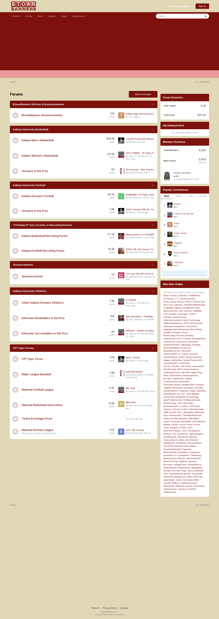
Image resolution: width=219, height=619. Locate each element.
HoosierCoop (169, 403)
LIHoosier (182, 295)
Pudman (167, 434)
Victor (166, 427)
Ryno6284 (186, 421)
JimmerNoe (176, 360)
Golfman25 (182, 437)
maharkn (167, 317)
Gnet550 (191, 489)
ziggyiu (166, 360)
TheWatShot (194, 295)
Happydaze (196, 467)
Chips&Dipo (185, 344)
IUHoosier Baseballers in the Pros (43, 318)
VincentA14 (191, 326)
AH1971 (192, 314)
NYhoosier (195, 406)
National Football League (38, 389)
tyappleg (167, 329)
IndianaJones (169, 492)
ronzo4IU (198, 388)
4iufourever (198, 486)
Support (52, 16)
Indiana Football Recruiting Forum (43, 250)
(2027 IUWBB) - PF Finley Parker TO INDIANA (148, 153)
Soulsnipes (183, 314)
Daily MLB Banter (134, 371)
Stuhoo (132, 142)
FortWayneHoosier (191, 400)
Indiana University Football (29, 185)
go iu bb (181, 394)
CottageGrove (179, 464)
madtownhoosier (189, 483)
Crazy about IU (170, 440)
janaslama (168, 455)
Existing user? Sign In (181, 6)
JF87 (165, 473)
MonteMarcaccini (171, 351)
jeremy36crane (170, 406)
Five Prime (168, 446)
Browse (16, 16)
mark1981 (185, 372)
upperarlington (196, 434)
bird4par (196, 344)
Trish (179, 403)
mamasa (178, 304)
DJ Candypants (181, 455)
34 (176, 246)
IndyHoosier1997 (171, 344)
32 (176, 256)
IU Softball (131, 300)
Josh (184, 430)
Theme (95, 608)
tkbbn (181, 440)
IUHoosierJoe (135, 197)
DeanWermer (169, 394)
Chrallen (173, 314)
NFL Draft (130, 388)
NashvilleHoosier (181, 329)
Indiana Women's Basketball (40, 155)
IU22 (179, 338)
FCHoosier (175, 421)
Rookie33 (183, 391)
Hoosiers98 (168, 397)
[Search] (171, 16)
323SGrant (184, 363)
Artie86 (166, 332)
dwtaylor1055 (188, 384)
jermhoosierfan (136, 172)
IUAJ (165, 415)
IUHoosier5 (181, 341)
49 (176, 236)
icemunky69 (198, 366)
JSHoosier (186, 351)
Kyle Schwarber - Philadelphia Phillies (144, 316)
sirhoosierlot (175, 375)
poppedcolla (169, 338)
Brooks (187, 473)
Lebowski (133, 252)
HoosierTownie (190, 360)
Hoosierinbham (194, 443)
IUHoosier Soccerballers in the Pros (45, 333)
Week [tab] (166, 196)
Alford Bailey (196, 329)
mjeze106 (201, 391)
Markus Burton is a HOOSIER (140, 234)
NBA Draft (131, 402)
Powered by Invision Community (109, 614)
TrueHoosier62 (170, 381)
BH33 (179, 369)
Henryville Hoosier (172, 384)
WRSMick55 (169, 443)
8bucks (181, 458)
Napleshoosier (170, 458)
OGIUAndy (168, 476)
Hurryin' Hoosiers (171, 366)
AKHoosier (193, 341)
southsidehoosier (171, 372)
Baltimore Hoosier (184, 486)
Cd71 (190, 427)
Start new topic (143, 94)
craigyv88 (168, 308)
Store (40, 16)
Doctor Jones (185, 424)
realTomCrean (170, 489)
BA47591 (198, 476)
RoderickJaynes (191, 369)
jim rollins (167, 378)
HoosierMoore (194, 464)
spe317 (166, 400)
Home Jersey (180, 233)
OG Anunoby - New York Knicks (142, 169)
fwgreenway (184, 467)
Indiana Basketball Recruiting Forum (45, 236)
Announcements (23, 264)
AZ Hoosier (168, 298)
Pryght (192, 391)
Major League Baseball (36, 374)
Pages (64, 16)
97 (176, 207)
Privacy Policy (110, 608)
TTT (131, 117)
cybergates (188, 412)
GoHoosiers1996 (190, 480)
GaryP (166, 421)
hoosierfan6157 (170, 363)
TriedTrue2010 (170, 354)
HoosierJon (185, 348)
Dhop (183, 470)
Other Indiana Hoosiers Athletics (43, 302)
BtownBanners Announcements (42, 115)
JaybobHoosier (136, 276)
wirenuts (193, 354)
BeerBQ (195, 394)
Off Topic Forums (23, 348)
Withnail (192, 437)
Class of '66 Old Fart (138, 156)
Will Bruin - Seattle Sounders (140, 330)
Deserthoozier (170, 467)
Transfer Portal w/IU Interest (140, 139)
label (165, 375)
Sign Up (202, 6)
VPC (179, 412)
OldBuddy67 (193, 418)
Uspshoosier (169, 341)
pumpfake (180, 397)
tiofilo (176, 176)
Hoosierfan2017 (170, 391)
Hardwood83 (175, 415)
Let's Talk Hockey (135, 430)
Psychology (194, 320)
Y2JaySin (186, 338)
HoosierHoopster (194, 357)
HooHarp (189, 335)
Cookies (124, 608)
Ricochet (167, 464)
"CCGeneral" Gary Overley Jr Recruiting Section (42, 225)
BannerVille (176, 400)
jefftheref (199, 470)
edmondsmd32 (193, 458)
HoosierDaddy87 (171, 348)
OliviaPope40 (169, 437)
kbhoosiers (184, 381)
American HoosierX (172, 320)
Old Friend (186, 366)
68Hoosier (199, 412)
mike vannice (135, 405)
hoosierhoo (182, 434)
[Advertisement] (109, 49)
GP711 (186, 323)
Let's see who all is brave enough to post (146, 273)
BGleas (166, 424)
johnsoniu (188, 388)
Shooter (167, 470)
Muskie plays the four (173, 335)
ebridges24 (188, 308)
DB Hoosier (177, 388)
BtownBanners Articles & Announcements (38, 104)
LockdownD (193, 452)
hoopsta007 (179, 326)
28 (176, 265)
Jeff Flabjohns (198, 421)
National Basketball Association (42, 405)
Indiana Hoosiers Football (38, 196)
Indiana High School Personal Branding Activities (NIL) (152, 114)
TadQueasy (195, 455)
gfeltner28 (178, 378)
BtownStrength (136, 433)
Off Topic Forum (32, 359)
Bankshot (178, 446)
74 (176, 217)
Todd (188, 394)
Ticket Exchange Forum (37, 418)
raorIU (179, 480)
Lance (190, 470)
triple (185, 320)
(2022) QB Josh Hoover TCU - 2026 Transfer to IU (151, 249)
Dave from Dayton (172, 430)
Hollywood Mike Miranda (175, 418)
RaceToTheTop (170, 461)
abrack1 (192, 461)
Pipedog (182, 489)
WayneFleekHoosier (172, 323)
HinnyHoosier (169, 369)
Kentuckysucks (170, 311)
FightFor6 (183, 461)
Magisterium (180, 476)
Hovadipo (176, 332)
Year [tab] (191, 196)
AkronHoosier (191, 440)
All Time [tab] (203, 196)
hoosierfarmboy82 (172, 449)
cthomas (200, 384)
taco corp (168, 304)
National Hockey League (37, 430)
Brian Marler (190, 446)
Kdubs (190, 476)
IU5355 (174, 424)
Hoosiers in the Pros (35, 171)
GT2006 (182, 427)
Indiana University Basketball (30, 129)
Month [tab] (179, 196)
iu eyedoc (184, 406)
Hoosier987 (197, 473)
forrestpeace (194, 430)
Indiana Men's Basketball (38, 140)
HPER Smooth (169, 412)
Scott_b (184, 409)
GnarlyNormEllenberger (194, 304)
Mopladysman (198, 338)
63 (176, 226)
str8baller (197, 311)
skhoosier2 (188, 403)
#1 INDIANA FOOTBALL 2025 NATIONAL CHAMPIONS (152, 194)
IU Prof (196, 424)
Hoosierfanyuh (170, 357)
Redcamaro (168, 486)
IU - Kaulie (183, 354)
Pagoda (177, 243)
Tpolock (167, 409)
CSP (130, 319)
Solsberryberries (190, 375)
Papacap (186, 449)
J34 (174, 434)
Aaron (185, 332)
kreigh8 (173, 427)
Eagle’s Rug (196, 372)
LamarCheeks (135, 237)
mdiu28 (166, 483)
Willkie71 (176, 483)
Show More (184, 273)
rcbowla (176, 409)
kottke (181, 357)
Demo (177, 223)
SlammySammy (176, 473)
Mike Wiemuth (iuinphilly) (175, 452)
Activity (28, 16)
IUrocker (176, 470)
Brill (200, 360)
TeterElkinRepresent (192, 415)
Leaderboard (78, 16)
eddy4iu (167, 388)
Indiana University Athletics (30, 291)
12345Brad (181, 443)
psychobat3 (169, 480)
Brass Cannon (181, 252)
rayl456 (188, 378)
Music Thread (133, 357)
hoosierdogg (192, 397)
